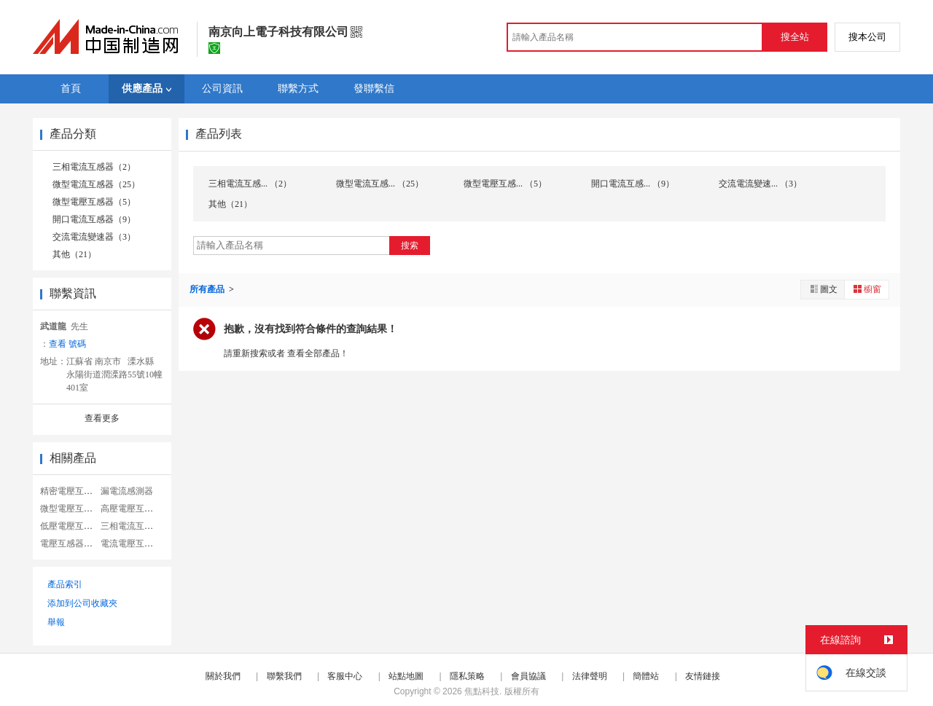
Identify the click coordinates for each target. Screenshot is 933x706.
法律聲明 (589, 676)
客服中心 (344, 676)
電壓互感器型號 (70, 543)
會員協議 (528, 676)
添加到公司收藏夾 (82, 603)
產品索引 (64, 584)
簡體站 (646, 676)
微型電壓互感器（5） (94, 202)
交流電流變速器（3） (94, 237)
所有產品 (208, 289)
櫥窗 (866, 288)
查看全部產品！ (317, 353)
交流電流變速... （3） (760, 184)
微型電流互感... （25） (379, 184)
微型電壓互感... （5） (505, 184)
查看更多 (102, 418)
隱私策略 (467, 676)
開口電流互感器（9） (94, 219)
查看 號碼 (67, 344)
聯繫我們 (284, 676)
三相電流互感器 (131, 526)
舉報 (56, 622)
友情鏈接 (702, 676)
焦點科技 (481, 691)
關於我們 (223, 676)
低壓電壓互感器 (70, 526)
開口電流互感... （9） (632, 184)
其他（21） (74, 254)
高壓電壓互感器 (131, 508)
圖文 (823, 288)
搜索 (409, 245)
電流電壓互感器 (131, 543)
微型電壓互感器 (70, 508)
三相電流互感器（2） (94, 167)
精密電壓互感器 (70, 491)
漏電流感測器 (127, 491)
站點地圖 (406, 676)
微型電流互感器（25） (96, 184)
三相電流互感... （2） (250, 184)
